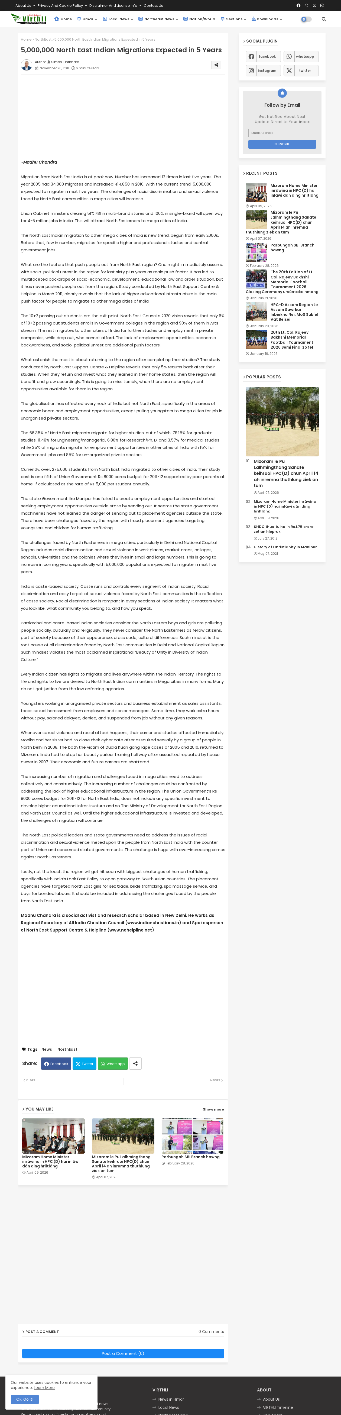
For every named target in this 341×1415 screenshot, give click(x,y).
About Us (23, 5)
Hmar (85, 19)
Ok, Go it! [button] (24, 1399)
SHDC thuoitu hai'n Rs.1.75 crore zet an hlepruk (283, 529)
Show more (213, 1109)
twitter (305, 70)
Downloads (265, 19)
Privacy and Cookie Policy (61, 5)
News (46, 1049)
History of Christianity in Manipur (285, 547)
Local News (116, 19)
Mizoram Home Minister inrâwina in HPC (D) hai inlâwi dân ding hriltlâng (51, 1162)
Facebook (59, 1063)
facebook (267, 56)
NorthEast (43, 39)
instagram (267, 70)
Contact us (153, 5)
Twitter (87, 1063)
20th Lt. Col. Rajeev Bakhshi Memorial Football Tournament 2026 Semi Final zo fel (292, 340)
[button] (324, 19)
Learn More (44, 1387)
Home (63, 19)
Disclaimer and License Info (113, 5)
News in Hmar (171, 1399)
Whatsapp (115, 1063)
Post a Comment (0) (123, 1353)
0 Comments (211, 1331)
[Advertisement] (128, 116)
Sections (231, 19)
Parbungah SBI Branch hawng (190, 1157)
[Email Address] (282, 133)
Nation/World (199, 19)
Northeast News (156, 19)
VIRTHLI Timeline (278, 1407)
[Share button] (135, 1063)
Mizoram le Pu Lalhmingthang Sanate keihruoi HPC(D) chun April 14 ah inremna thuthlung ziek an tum (121, 1164)
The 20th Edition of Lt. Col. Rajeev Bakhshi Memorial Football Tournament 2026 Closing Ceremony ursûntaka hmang (282, 282)
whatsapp (305, 56)
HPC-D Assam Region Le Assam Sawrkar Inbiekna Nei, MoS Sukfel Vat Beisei (294, 312)
